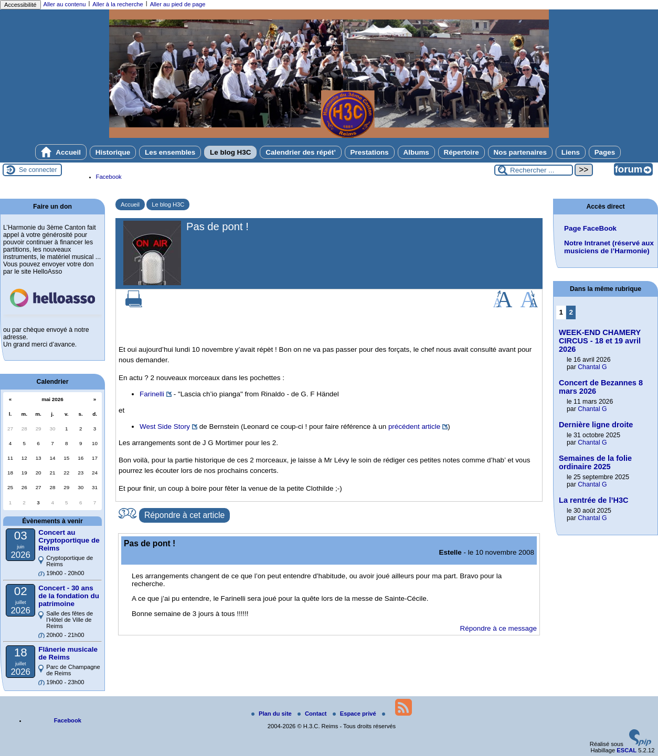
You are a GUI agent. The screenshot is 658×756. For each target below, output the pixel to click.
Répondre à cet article (184, 515)
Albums (416, 152)
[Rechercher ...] (533, 170)
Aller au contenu (65, 4)
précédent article (414, 426)
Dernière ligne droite (596, 424)
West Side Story (165, 426)
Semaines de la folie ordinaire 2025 (595, 462)
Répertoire (461, 152)
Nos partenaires (520, 152)
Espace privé (355, 713)
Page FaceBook (590, 228)
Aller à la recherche (117, 4)
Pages (605, 152)
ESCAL (626, 750)
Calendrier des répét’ (301, 152)
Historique (112, 152)
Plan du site (272, 713)
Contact (313, 713)
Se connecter (38, 170)
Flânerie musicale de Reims (68, 653)
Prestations (370, 152)
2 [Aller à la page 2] (571, 312)
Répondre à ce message (498, 628)
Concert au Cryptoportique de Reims (68, 540)
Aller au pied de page (178, 4)
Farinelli (152, 394)
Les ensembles (170, 152)
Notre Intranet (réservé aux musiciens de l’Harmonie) (609, 247)
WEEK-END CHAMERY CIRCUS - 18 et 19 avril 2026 (600, 340)
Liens (570, 152)
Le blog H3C (230, 152)
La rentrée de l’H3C (594, 500)
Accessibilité (20, 5)
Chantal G (592, 367)
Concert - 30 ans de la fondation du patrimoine (68, 596)
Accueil (61, 152)
